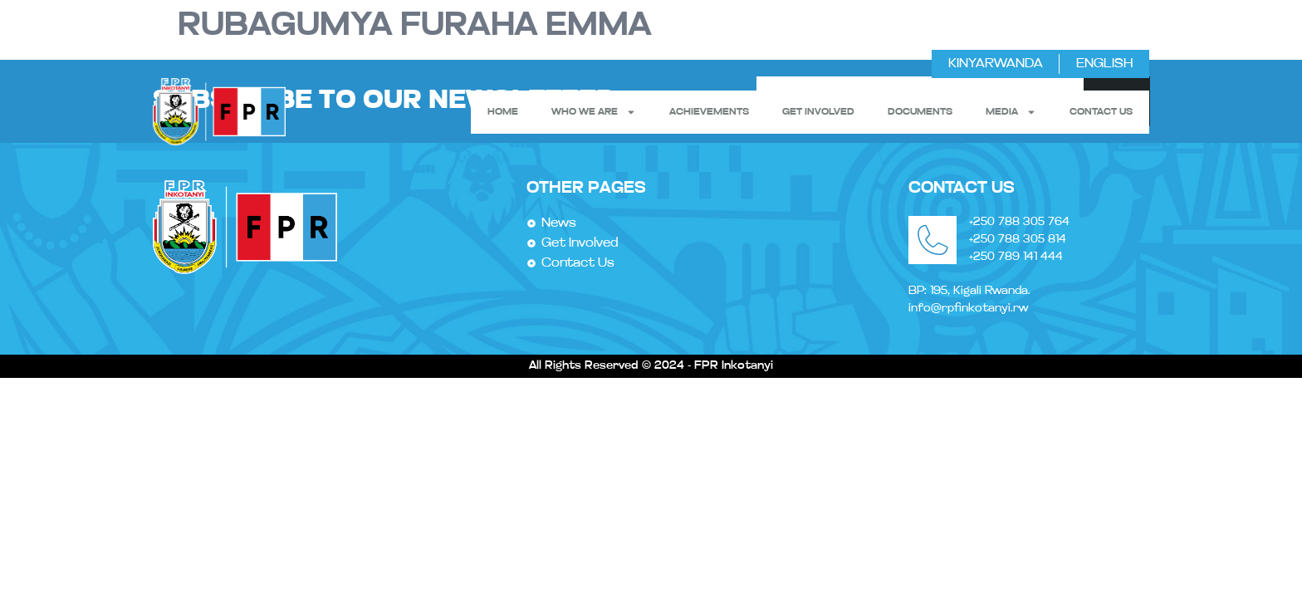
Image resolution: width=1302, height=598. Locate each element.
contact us (1101, 112)
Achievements (709, 112)
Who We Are (593, 112)
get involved (818, 112)
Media (1011, 112)
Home (502, 112)
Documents (920, 112)
